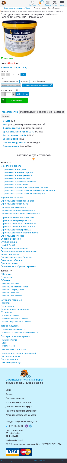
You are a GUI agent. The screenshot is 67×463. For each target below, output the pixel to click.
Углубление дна (9, 242)
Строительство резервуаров (16, 220)
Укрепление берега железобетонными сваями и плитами (28, 190)
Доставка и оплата (15, 398)
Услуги (6, 162)
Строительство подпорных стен (18, 200)
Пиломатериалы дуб (11, 362)
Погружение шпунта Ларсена (16, 257)
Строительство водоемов (14, 203)
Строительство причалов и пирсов (19, 232)
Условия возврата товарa (18, 402)
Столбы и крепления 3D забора (16, 322)
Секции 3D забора (10, 315)
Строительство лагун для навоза (18, 223)
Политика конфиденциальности (21, 411)
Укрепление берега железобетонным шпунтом (23, 193)
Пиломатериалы (9, 359)
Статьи (9, 394)
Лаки (4, 343)
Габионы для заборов (12, 296)
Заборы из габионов (12, 260)
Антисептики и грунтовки (53, 11)
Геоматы (5, 303)
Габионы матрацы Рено (13, 290)
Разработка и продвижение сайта (12, 461)
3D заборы (6, 312)
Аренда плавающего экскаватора (18, 251)
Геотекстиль (7, 306)
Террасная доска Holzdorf (13, 329)
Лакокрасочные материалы (30, 11)
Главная (6, 11)
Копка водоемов (10, 254)
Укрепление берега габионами (16, 178)
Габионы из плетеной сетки (15, 287)
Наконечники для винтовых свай (18, 353)
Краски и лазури (9, 340)
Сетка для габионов (11, 300)
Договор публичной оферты (19, 406)
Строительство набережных (16, 229)
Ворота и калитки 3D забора (15, 319)
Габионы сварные (10, 293)
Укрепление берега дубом (14, 169)
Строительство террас (12, 235)
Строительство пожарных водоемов (18, 210)
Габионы (5, 280)
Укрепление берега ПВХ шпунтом (17, 172)
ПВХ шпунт (6, 274)
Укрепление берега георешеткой (17, 175)
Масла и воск (8, 346)
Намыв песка (8, 245)
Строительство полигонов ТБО (17, 217)
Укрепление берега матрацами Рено (19, 181)
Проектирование (10, 263)
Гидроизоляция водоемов (14, 207)
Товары (14, 11)
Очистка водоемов (11, 238)
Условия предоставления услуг (21, 415)
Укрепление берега (11, 166)
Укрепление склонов (12, 197)
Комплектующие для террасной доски (20, 332)
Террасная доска (10, 325)
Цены (8, 390)
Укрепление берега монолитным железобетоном (25, 187)
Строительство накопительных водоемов (21, 213)
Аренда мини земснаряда (14, 248)
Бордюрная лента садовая (15, 309)
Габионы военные (10, 284)
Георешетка (7, 277)
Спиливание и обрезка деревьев (18, 266)
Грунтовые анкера (10, 356)
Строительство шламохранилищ (18, 226)
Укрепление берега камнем (15, 184)
